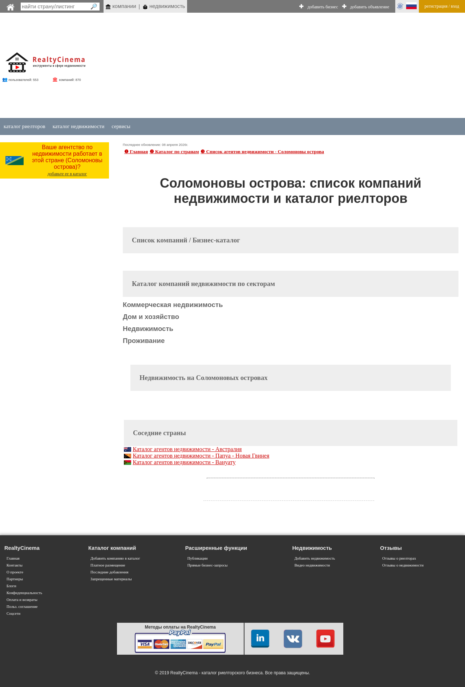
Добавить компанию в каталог (115, 558)
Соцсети (13, 614)
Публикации (197, 558)
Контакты (15, 565)
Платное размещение (107, 565)
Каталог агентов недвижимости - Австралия (187, 449)
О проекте (15, 572)
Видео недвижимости (312, 565)
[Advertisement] (269, 66)
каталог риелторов (24, 126)
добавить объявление (369, 6)
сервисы (121, 126)
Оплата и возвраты (22, 600)
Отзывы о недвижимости (403, 565)
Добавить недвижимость (314, 558)
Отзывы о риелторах (399, 558)
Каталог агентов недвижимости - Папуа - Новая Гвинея (201, 456)
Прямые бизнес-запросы (207, 565)
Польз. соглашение (22, 607)
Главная (13, 558)
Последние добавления (109, 572)
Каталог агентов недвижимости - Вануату (184, 462)
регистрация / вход (442, 6)
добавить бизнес (323, 6)
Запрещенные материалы (111, 579)
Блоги (11, 586)
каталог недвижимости (79, 126)
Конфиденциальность (24, 593)
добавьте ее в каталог (67, 173)
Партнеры (15, 579)
